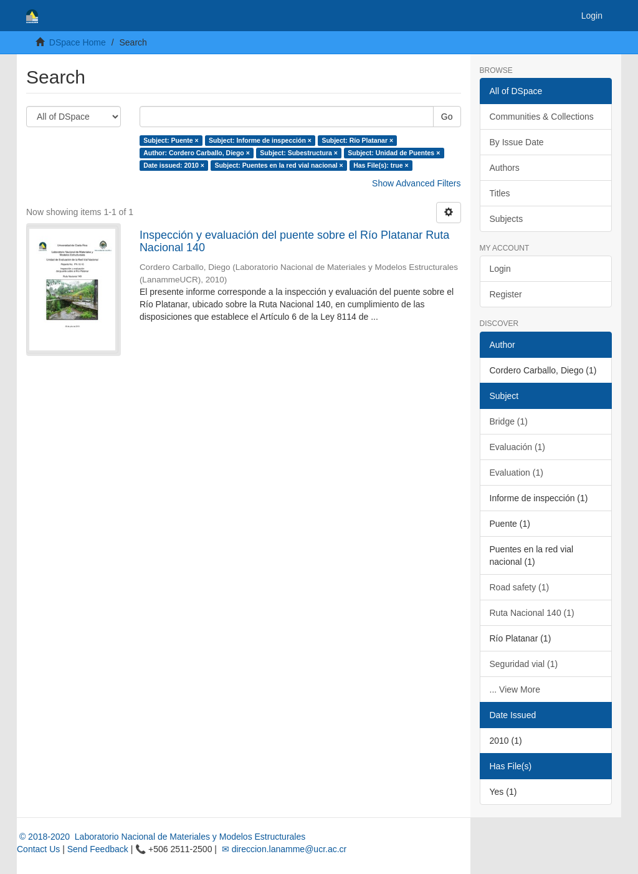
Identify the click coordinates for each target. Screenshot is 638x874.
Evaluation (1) (516, 473)
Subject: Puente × (170, 140)
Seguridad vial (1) (524, 664)
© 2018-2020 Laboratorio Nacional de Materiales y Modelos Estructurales (161, 837)
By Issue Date (517, 142)
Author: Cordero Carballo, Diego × (196, 152)
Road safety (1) (520, 587)
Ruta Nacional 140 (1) (532, 613)
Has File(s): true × (380, 165)
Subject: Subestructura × (299, 152)
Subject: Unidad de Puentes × (394, 152)
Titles (500, 193)
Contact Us (38, 849)
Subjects (506, 219)
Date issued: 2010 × (173, 165)
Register (506, 294)
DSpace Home (77, 42)
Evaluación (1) (518, 447)
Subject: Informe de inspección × (260, 140)
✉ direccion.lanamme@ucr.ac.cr (282, 849)
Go (447, 117)
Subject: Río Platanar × (357, 140)
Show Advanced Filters (416, 183)
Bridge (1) (509, 421)
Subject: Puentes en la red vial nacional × (278, 165)
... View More (515, 689)
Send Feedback (97, 849)
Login (500, 269)
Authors (505, 168)
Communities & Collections (542, 117)
